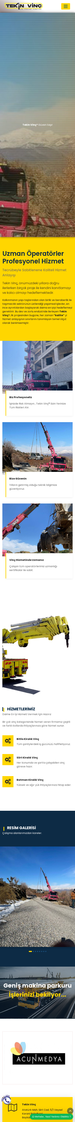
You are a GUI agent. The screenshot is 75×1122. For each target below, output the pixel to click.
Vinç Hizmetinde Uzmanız (26, 560)
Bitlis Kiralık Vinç (28, 739)
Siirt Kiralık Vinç (27, 757)
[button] (30, 951)
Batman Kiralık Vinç (30, 780)
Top (70, 1111)
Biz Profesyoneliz (20, 397)
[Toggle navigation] (65, 6)
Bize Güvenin (18, 478)
